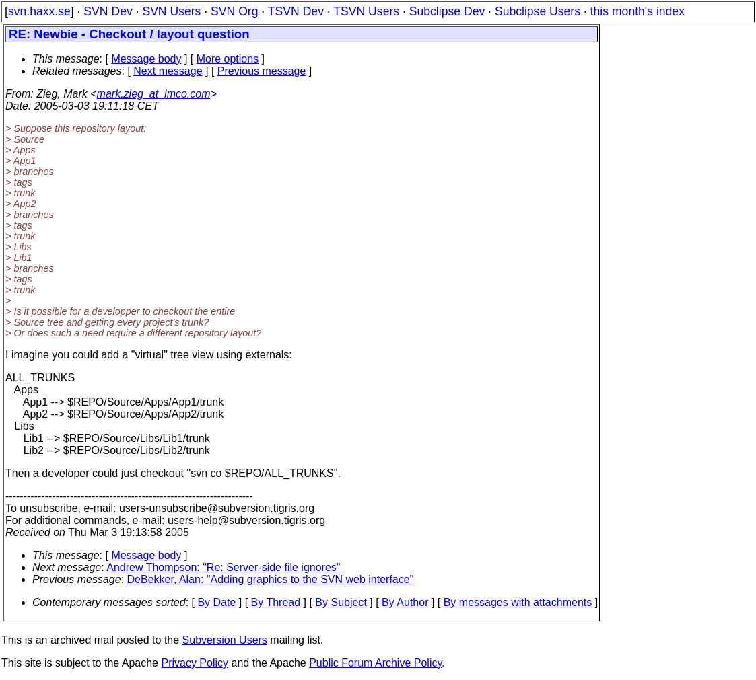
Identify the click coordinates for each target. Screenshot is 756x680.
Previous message (261, 71)
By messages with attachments (518, 602)
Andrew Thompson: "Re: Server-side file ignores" (223, 567)
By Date (216, 602)
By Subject (340, 602)
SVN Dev (107, 11)
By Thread (276, 602)
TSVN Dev (296, 11)
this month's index (637, 11)
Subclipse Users (537, 11)
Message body (146, 59)
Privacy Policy (194, 663)
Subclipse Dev (447, 11)
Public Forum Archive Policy (375, 663)
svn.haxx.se (39, 11)
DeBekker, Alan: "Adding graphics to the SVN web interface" (270, 579)
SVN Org (234, 11)
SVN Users (171, 11)
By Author (405, 602)
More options (228, 59)
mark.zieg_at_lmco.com (154, 94)
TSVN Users (366, 11)
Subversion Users (224, 640)
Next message (167, 71)
